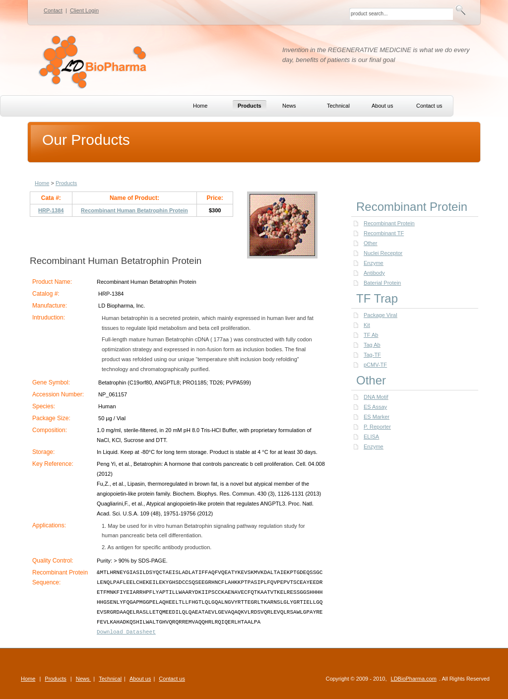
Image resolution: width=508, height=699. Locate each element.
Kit (367, 325)
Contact (53, 10)
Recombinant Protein (389, 223)
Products (66, 183)
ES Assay (375, 407)
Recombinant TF (384, 233)
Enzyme (373, 263)
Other (371, 243)
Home (42, 183)
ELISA (371, 437)
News (83, 679)
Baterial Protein (382, 283)
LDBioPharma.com (414, 679)
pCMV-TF (375, 365)
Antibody (374, 273)
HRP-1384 (51, 210)
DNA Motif (376, 397)
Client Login (84, 10)
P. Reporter (377, 427)
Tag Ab (372, 345)
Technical (110, 679)
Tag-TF (372, 355)
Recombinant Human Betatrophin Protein (134, 210)
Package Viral (380, 315)
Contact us (172, 679)
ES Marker (376, 417)
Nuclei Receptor (383, 253)
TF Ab (371, 335)
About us (140, 679)
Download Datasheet (126, 632)
